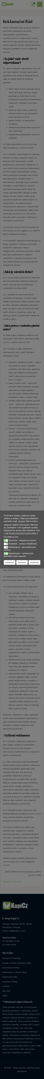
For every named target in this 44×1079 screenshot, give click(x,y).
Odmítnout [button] (9, 562)
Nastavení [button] (22, 562)
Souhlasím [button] (34, 562)
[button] (6, 540)
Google (21, 521)
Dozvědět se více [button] (11, 537)
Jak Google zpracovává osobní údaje (20, 533)
